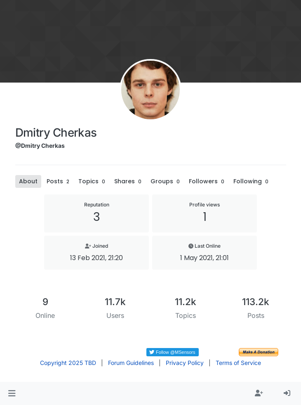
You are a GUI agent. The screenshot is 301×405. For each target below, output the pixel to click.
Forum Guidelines (131, 362)
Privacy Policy (185, 362)
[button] (11, 393)
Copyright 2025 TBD (68, 362)
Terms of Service (238, 362)
